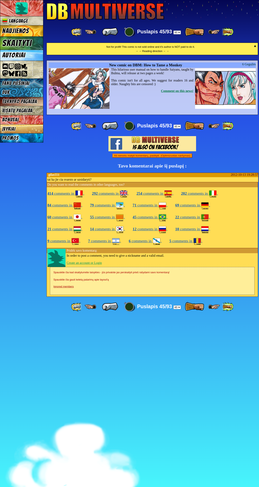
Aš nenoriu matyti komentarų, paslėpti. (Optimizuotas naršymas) (152, 324)
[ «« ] (77, 32)
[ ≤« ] (90, 32)
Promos (10, 138)
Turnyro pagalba (19, 101)
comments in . (65, 362)
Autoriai (13, 55)
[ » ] (194, 32)
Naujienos (15, 31)
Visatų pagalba (17, 110)
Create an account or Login (84, 432)
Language (15, 20)
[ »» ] (228, 32)
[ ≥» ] (214, 32)
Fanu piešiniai (16, 83)
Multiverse (106, 11)
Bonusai (10, 119)
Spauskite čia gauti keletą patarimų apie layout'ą (81, 448)
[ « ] (110, 32)
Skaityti (17, 43)
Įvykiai (9, 128)
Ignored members (63, 455)
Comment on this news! (177, 260)
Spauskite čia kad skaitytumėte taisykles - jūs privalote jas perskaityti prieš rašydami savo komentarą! (111, 441)
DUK (6, 92)
